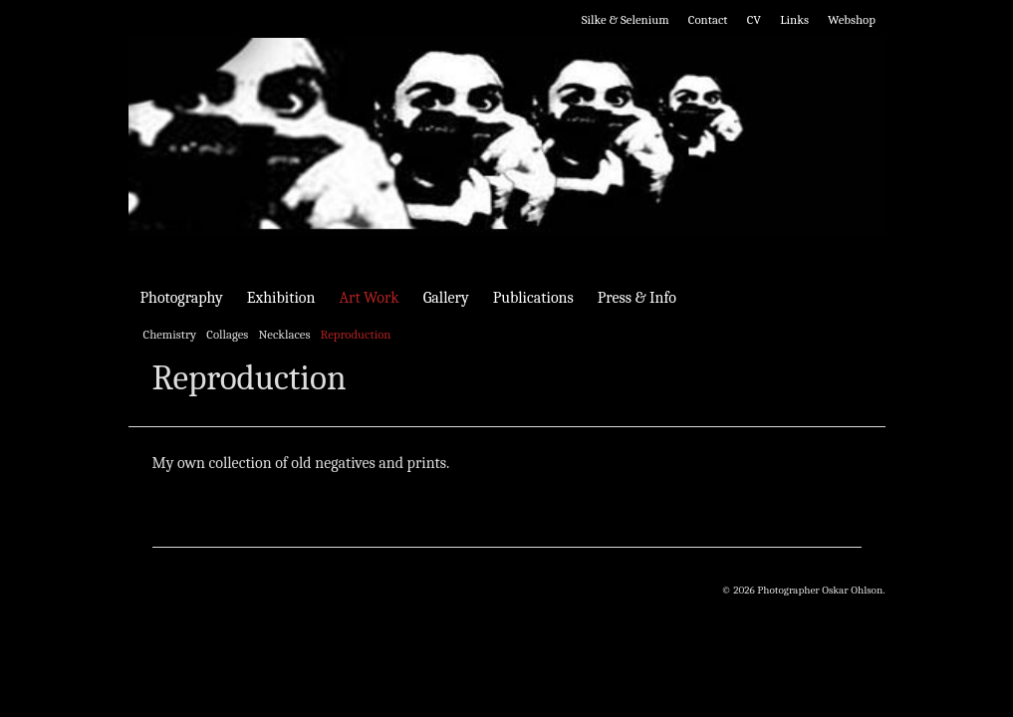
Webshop (852, 19)
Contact (708, 19)
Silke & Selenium (625, 19)
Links (794, 19)
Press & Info (637, 298)
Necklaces (284, 334)
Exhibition (281, 298)
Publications (533, 298)
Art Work (368, 298)
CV (754, 19)
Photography (181, 298)
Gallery (446, 298)
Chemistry (170, 334)
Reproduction (356, 334)
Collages (227, 334)
